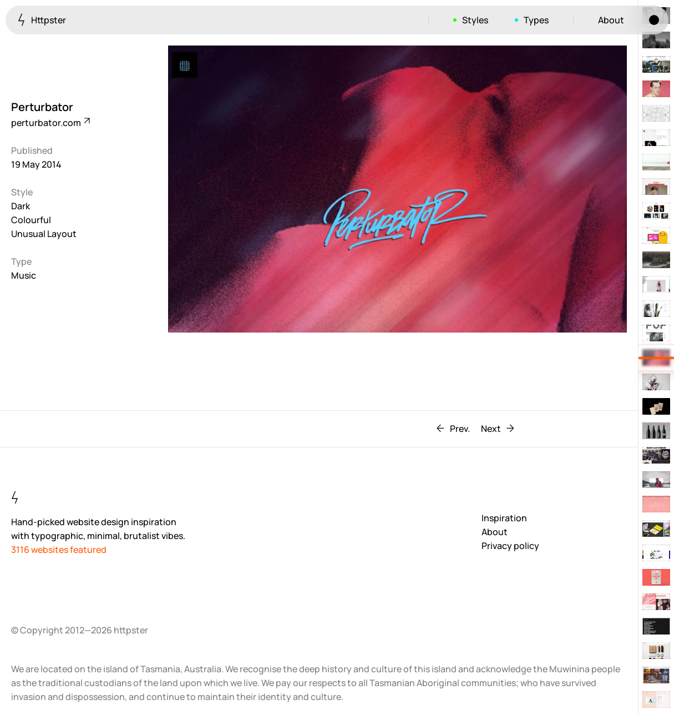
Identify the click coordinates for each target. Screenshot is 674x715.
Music (23, 275)
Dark (20, 206)
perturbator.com (50, 123)
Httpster (42, 19)
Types (536, 20)
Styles (475, 20)
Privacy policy (510, 546)
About (611, 20)
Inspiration (504, 518)
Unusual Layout (44, 234)
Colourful (31, 220)
